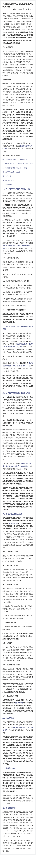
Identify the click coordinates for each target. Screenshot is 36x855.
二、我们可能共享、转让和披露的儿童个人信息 (17, 164)
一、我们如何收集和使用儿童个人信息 (14, 159)
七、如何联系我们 (8, 184)
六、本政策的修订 (8, 180)
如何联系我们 (13, 523)
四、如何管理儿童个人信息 (11, 172)
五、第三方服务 (7, 176)
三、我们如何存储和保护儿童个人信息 (14, 168)
